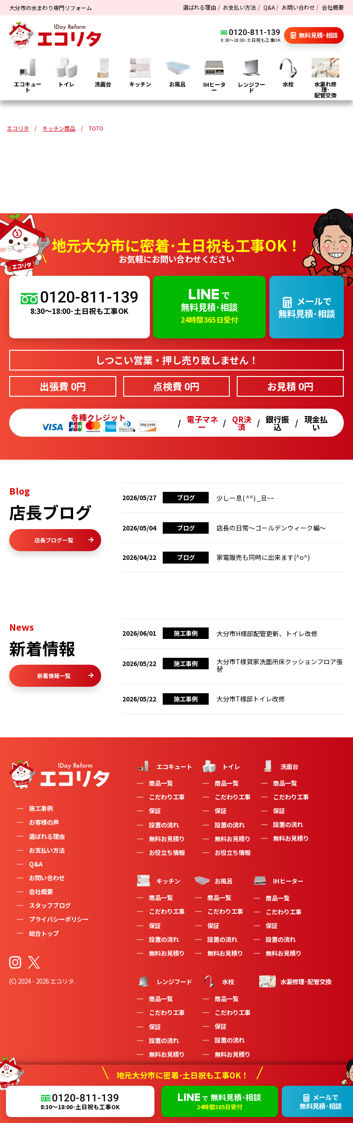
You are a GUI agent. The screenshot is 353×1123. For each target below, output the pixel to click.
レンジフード (163, 981)
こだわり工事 (167, 796)
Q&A (269, 7)
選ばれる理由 (199, 7)
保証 (155, 810)
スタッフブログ (50, 905)
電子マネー (202, 423)
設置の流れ (164, 825)
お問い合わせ (298, 7)
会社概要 (333, 7)
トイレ (220, 766)
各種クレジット (98, 423)
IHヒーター (277, 881)
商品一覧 (161, 783)
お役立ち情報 (167, 852)
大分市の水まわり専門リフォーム (50, 7)
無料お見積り (167, 838)
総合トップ (44, 933)
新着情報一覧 (65, 675)
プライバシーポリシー (59, 919)
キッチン (157, 881)
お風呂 (213, 881)
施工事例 (41, 808)
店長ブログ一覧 (63, 540)
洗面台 (278, 766)
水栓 (217, 981)
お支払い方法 (239, 7)
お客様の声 (44, 822)
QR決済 (241, 423)
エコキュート (163, 766)
